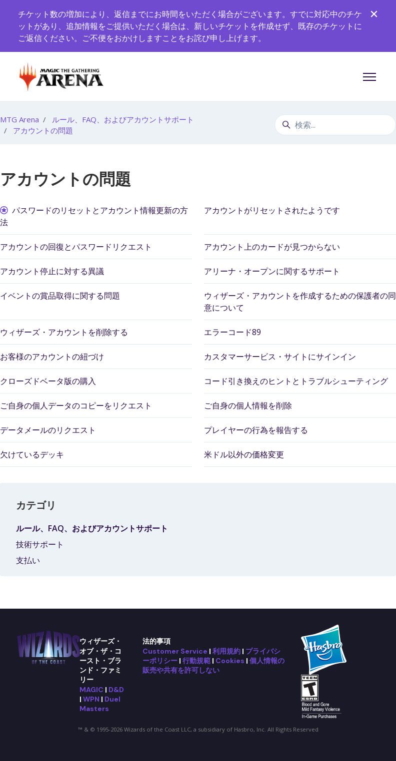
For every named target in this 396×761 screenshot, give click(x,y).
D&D (116, 689)
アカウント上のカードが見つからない (272, 246)
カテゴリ (36, 505)
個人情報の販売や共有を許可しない (213, 665)
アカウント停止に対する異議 (52, 271)
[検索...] (335, 124)
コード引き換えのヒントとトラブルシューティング (296, 381)
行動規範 (196, 660)
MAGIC (92, 689)
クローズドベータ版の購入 (48, 381)
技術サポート (40, 544)
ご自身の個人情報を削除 (248, 405)
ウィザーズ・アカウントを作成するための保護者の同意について (300, 301)
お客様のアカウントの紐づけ (52, 356)
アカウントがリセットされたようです (272, 210)
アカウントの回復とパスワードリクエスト (76, 246)
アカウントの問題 (43, 130)
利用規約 (226, 651)
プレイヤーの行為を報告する (256, 429)
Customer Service (175, 651)
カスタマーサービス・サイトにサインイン (280, 356)
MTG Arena (19, 119)
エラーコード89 (232, 332)
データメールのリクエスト (48, 429)
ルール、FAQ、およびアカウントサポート (123, 119)
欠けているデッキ (32, 454)
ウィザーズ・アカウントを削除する (64, 332)
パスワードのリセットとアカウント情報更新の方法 (94, 216)
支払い (28, 560)
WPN (91, 699)
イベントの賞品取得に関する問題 (60, 295)
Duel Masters (100, 704)
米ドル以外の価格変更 (244, 454)
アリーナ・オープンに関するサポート (272, 271)
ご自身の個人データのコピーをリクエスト (76, 405)
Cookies (230, 660)
